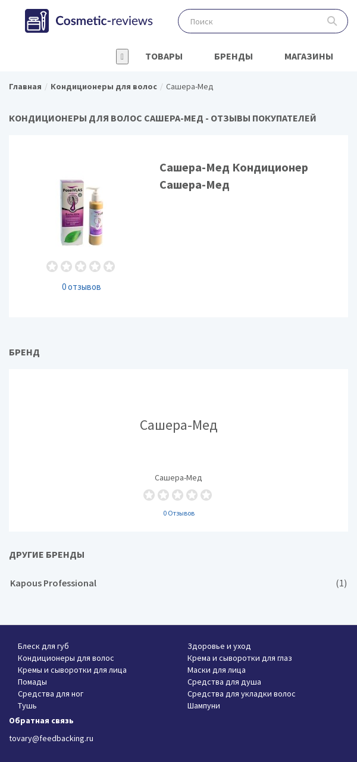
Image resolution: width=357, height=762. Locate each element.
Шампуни (203, 705)
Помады (32, 681)
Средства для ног (50, 693)
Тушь (27, 705)
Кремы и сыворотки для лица (72, 669)
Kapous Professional (178, 583)
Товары (164, 56)
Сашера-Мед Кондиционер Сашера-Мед (178, 226)
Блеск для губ (43, 646)
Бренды (233, 56)
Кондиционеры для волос (66, 657)
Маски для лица (216, 669)
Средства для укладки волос (241, 693)
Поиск (332, 21)
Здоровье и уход (219, 646)
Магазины (308, 56)
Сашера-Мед (178, 450)
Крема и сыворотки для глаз (239, 657)
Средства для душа (224, 681)
